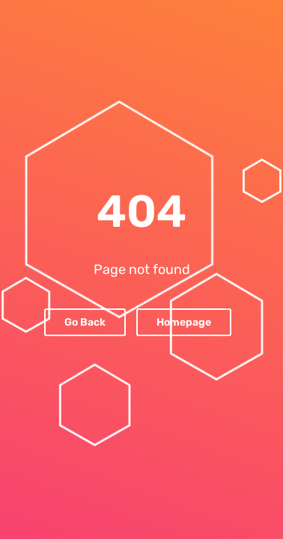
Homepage (183, 322)
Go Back (85, 322)
